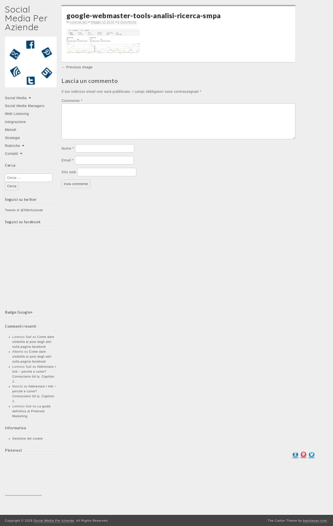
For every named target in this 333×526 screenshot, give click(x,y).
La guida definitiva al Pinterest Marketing (31, 411)
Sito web (69, 178)
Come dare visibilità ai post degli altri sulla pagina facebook (33, 342)
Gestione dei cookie (27, 438)
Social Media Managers (25, 106)
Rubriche (12, 146)
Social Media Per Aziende (26, 18)
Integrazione (15, 122)
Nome (68, 154)
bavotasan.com (315, 521)
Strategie (12, 138)
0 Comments (127, 22)
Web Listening (17, 114)
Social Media (16, 98)
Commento (72, 101)
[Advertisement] (23, 477)
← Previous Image (77, 67)
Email (68, 166)
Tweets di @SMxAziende (24, 210)
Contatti (11, 154)
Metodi (10, 130)
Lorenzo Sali (78, 22)
